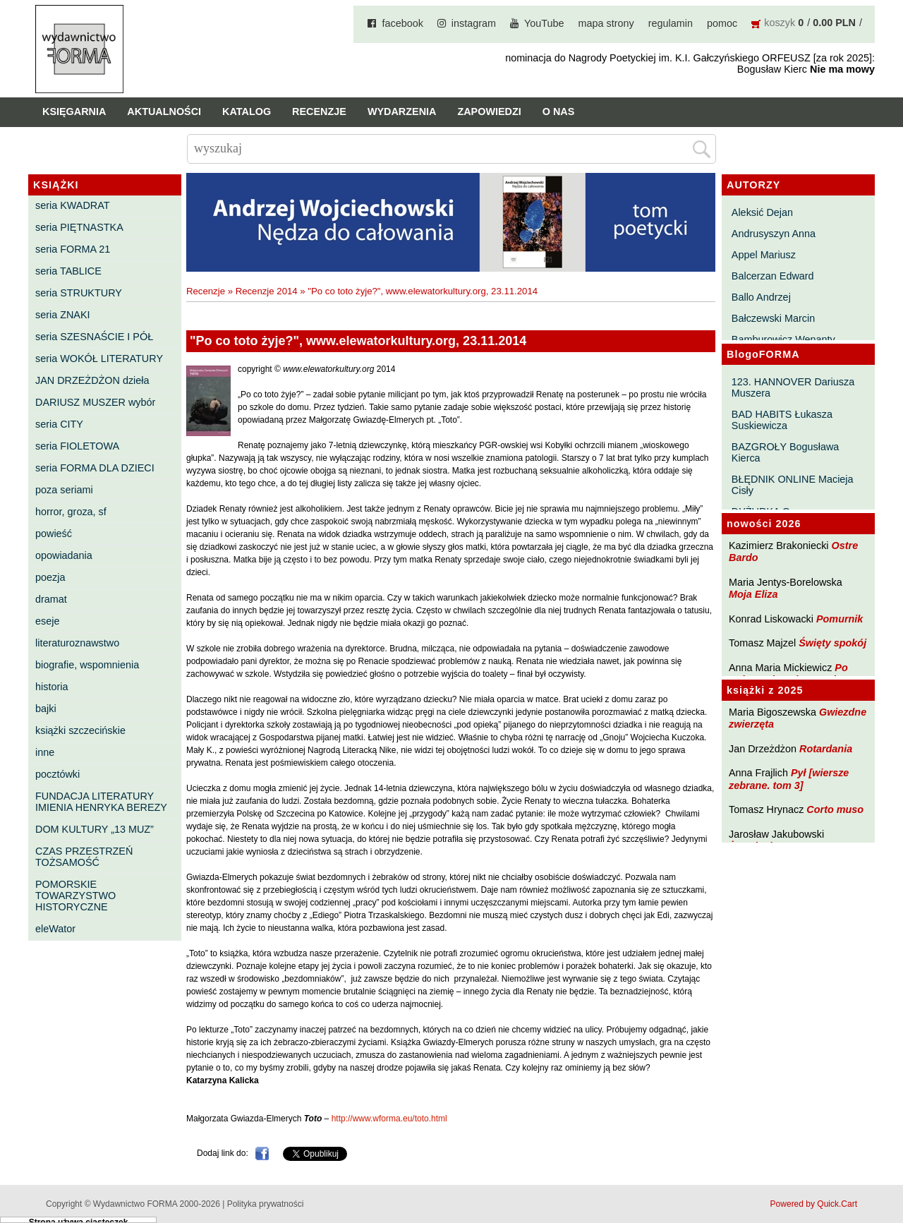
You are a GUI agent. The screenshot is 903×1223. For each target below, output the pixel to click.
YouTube (544, 23)
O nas (559, 111)
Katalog (246, 111)
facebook (402, 23)
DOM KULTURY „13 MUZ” (94, 829)
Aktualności (164, 111)
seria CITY (59, 424)
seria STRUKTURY (78, 293)
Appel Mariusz (764, 254)
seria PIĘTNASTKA (79, 227)
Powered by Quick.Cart (813, 1204)
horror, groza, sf (71, 511)
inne (44, 752)
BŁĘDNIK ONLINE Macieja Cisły (793, 485)
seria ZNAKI (62, 314)
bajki (45, 708)
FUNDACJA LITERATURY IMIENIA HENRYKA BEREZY (101, 801)
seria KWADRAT (72, 205)
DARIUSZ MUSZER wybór (95, 402)
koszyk (779, 22)
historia (51, 686)
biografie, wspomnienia (87, 664)
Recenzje (319, 111)
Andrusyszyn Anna (774, 233)
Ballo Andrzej (761, 297)
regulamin (670, 23)
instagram (474, 23)
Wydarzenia (402, 111)
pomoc (722, 23)
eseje (47, 621)
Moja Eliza (753, 594)
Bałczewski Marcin (773, 318)
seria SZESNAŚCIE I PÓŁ (94, 336)
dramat (51, 599)
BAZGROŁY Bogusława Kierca (786, 452)
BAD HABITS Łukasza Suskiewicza (782, 420)
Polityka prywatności (265, 1204)
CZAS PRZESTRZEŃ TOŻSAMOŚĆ (84, 856)
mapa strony (606, 23)
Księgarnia (74, 111)
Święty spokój (832, 643)
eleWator (55, 928)
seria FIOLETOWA (77, 446)
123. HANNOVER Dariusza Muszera (793, 387)
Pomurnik (839, 619)
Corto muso (834, 809)
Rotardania (825, 748)
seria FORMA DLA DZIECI (94, 468)
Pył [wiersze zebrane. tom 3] (789, 778)
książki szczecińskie (80, 730)
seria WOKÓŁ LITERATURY (99, 358)
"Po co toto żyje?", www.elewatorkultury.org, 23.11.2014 (423, 291)
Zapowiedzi (489, 111)
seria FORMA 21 (72, 249)
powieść (53, 533)
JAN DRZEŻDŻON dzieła (92, 380)
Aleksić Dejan (762, 212)
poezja (50, 577)
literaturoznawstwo (77, 643)
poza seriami (64, 489)
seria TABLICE (68, 271)
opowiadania (63, 555)
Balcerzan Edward (773, 276)
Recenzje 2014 (267, 291)
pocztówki (57, 774)
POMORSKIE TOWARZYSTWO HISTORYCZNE (75, 895)
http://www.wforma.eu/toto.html (389, 1118)
